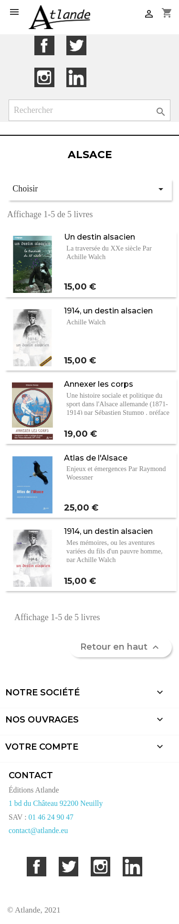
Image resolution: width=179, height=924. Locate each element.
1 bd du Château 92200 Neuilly (56, 803)
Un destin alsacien (99, 236)
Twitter (76, 45)
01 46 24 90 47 (51, 817)
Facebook (44, 45)
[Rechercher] (90, 110)
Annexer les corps (98, 384)
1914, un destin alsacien (108, 310)
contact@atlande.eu (38, 830)
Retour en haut (120, 647)
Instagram (44, 77)
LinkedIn (76, 77)
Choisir (89, 189)
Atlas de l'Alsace (95, 457)
